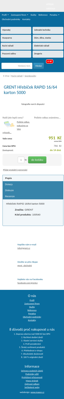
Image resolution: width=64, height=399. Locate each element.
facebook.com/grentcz (27, 283)
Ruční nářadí (17, 76)
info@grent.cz (23, 248)
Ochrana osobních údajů (32, 370)
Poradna (54, 15)
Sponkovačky (30, 76)
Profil (5, 15)
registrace (50, 8)
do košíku (37, 159)
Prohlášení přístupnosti (32, 377)
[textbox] (16, 66)
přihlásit (50, 4)
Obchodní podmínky (11, 19)
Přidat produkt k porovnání (15, 170)
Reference (43, 15)
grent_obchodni (24, 265)
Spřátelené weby (32, 387)
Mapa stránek (32, 380)
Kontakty (26, 19)
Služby (33, 15)
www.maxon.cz (37, 392)
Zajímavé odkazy (32, 384)
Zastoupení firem (19, 15)
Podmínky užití (32, 374)
